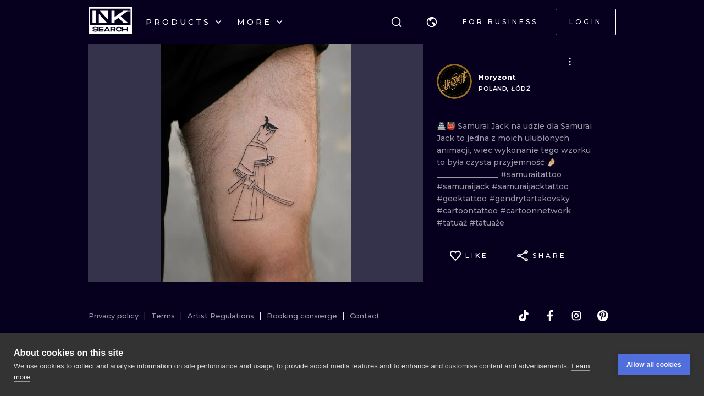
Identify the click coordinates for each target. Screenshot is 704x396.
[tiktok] (523, 315)
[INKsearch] (110, 22)
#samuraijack (464, 186)
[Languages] (432, 22)
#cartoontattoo (468, 211)
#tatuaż (453, 223)
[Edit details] (570, 61)
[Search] (396, 22)
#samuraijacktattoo (530, 186)
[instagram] (576, 315)
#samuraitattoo (531, 174)
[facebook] (550, 315)
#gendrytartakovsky (529, 199)
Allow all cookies (653, 365)
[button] (432, 22)
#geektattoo (463, 199)
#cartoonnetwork (535, 211)
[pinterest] (603, 315)
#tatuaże (486, 223)
